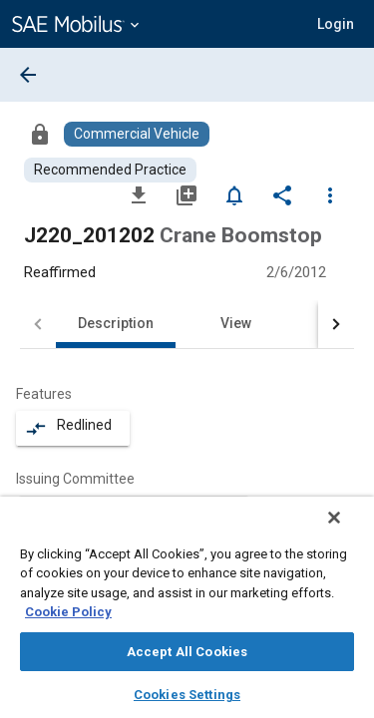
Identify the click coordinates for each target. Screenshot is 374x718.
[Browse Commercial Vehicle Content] (136, 134)
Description (116, 323)
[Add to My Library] (186, 194)
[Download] (139, 194)
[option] (133, 508)
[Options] (330, 194)
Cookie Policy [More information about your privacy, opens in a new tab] (68, 611)
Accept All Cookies (187, 651)
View (235, 323)
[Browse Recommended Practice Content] (110, 170)
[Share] (282, 194)
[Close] (348, 531)
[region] (187, 614)
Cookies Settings (187, 694)
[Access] (40, 134)
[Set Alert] (234, 194)
